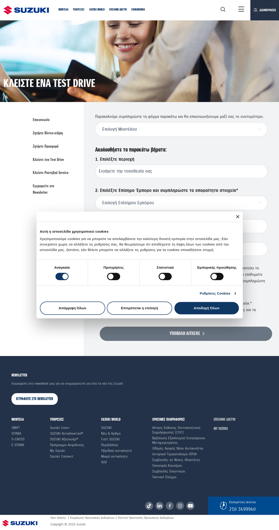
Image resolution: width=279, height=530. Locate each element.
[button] (63, 10)
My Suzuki (57, 451)
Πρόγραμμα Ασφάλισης (67, 445)
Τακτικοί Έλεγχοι (164, 477)
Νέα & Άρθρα (111, 433)
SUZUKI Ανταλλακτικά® (66, 433)
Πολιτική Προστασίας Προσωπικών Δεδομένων (146, 518)
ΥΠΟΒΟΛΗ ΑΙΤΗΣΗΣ (185, 334)
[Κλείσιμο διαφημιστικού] (237, 216)
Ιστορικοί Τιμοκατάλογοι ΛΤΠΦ (174, 454)
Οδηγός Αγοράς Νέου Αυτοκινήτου (177, 448)
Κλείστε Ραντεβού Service (51, 173)
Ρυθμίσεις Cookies (215, 293)
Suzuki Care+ (60, 428)
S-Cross (18, 439)
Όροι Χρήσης (58, 518)
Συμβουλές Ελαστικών (168, 471)
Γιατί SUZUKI (110, 439)
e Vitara (17, 445)
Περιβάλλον (109, 445)
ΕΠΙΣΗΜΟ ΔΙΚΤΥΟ (224, 419)
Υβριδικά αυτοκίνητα (116, 451)
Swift (15, 428)
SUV (104, 462)
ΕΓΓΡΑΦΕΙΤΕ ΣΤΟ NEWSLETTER (34, 399)
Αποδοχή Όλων (206, 308)
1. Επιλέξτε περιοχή (114, 159)
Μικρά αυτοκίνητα (114, 456)
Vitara (16, 433)
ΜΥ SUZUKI (221, 428)
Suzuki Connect (61, 456)
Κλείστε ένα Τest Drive (48, 160)
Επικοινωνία (41, 120)
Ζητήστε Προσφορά (45, 146)
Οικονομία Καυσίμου (167, 466)
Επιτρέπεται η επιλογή (139, 308)
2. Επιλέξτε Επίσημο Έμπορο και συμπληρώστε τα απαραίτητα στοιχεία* (166, 190)
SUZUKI (106, 428)
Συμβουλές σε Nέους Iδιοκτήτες (176, 460)
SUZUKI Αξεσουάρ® (64, 439)
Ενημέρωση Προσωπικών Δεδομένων (92, 518)
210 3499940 (242, 509)
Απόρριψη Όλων (72, 308)
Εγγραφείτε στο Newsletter (43, 189)
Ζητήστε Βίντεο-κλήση (48, 133)
